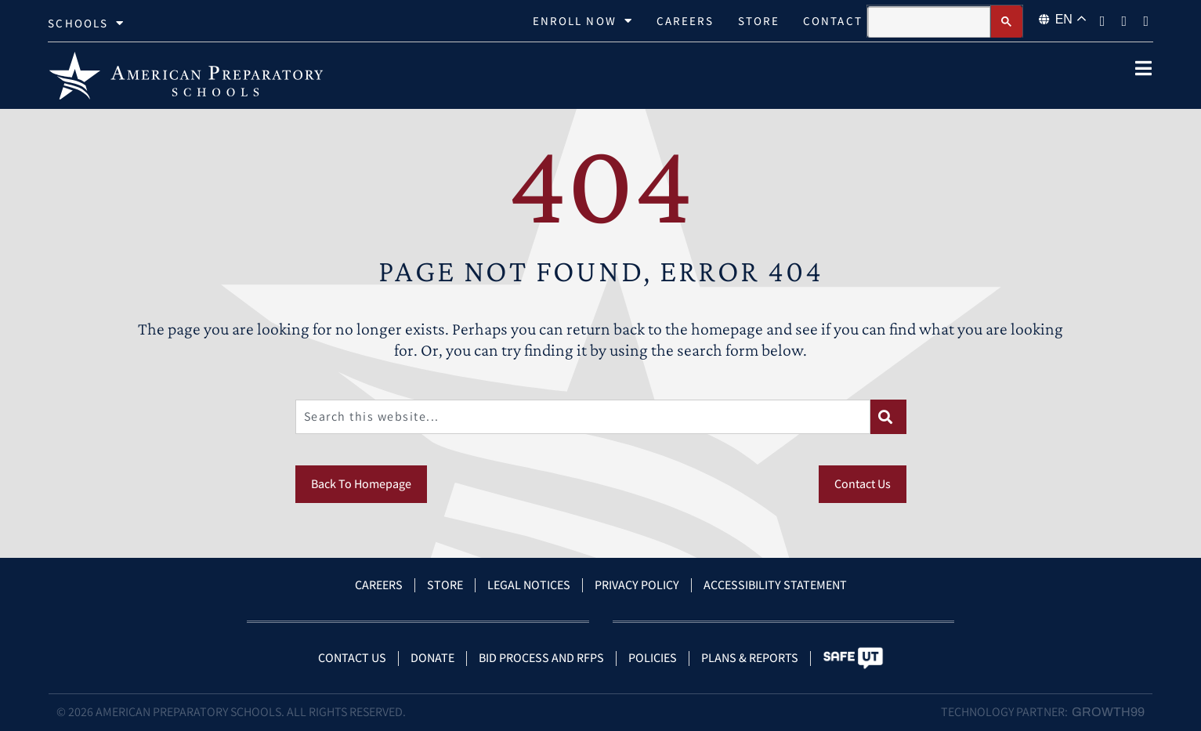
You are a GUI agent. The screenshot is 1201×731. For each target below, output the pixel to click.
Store (759, 20)
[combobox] (582, 417)
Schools (86, 23)
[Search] (888, 417)
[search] (929, 23)
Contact (833, 20)
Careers (685, 20)
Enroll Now (583, 21)
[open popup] (1143, 68)
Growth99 (1108, 711)
